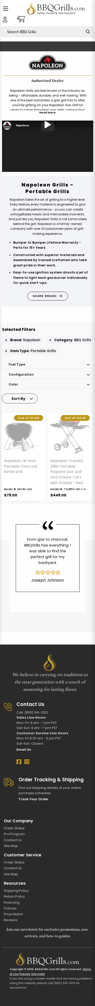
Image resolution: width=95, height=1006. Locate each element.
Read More (47, 112)
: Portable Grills (30, 351)
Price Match (13, 914)
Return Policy (14, 896)
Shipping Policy (16, 890)
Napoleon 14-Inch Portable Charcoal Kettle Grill (20, 466)
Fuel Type (17, 364)
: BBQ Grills (70, 340)
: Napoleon (22, 340)
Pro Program (14, 834)
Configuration (21, 374)
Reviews (10, 920)
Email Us (23, 749)
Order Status (14, 828)
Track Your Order (33, 799)
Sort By (18, 398)
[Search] (88, 32)
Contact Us (13, 840)
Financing (12, 902)
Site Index (38, 974)
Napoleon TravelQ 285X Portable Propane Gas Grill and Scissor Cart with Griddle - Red (66, 472)
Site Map (11, 846)
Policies (10, 908)
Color (13, 384)
